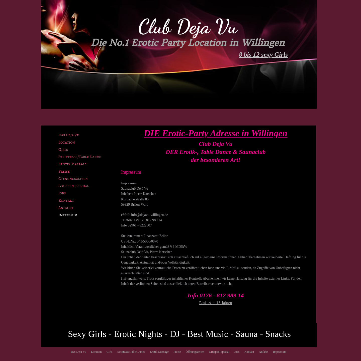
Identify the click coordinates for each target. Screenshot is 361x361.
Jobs (62, 193)
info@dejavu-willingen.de (149, 215)
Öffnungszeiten (73, 178)
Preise (64, 171)
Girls (63, 149)
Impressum (67, 215)
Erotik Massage (72, 164)
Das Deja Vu (68, 135)
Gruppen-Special (73, 186)
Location (66, 142)
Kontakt (66, 200)
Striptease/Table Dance (79, 157)
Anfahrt (65, 207)
